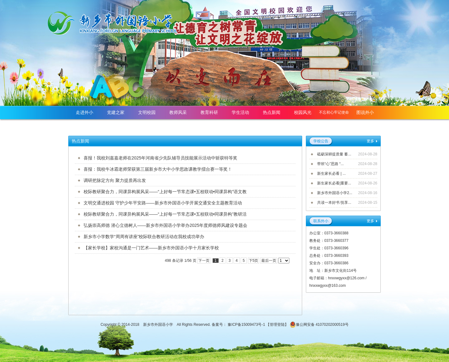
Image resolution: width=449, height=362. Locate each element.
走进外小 (84, 112)
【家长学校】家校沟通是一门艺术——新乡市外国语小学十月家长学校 (151, 247)
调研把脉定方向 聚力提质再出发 (115, 180)
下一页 (204, 260)
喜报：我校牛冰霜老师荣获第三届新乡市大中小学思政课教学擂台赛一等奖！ (158, 169)
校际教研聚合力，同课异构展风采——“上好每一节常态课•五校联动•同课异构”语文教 (165, 191)
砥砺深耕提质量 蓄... (334, 154)
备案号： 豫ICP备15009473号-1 (239, 324)
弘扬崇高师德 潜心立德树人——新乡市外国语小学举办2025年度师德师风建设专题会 (165, 225)
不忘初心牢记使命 (334, 112)
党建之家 (115, 112)
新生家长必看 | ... (331, 173)
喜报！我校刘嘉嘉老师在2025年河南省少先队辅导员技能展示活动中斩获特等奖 (160, 157)
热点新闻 (271, 112)
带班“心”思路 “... (330, 164)
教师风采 (178, 112)
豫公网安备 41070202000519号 (319, 324)
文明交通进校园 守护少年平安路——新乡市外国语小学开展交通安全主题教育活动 (163, 202)
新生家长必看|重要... (334, 183)
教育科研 (209, 112)
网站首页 (365, 125)
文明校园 (147, 112)
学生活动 (240, 112)
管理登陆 (277, 324)
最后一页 (268, 260)
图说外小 (365, 112)
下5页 (253, 260)
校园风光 (302, 112)
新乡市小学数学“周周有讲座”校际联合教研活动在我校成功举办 (144, 236)
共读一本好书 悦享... (334, 202)
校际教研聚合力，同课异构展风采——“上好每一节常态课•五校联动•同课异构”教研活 (165, 214)
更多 (370, 141)
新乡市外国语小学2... (334, 193)
